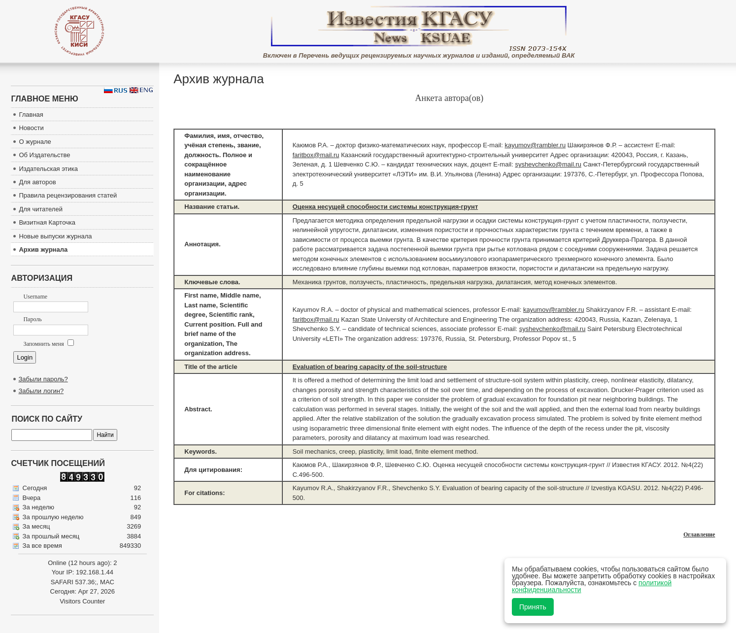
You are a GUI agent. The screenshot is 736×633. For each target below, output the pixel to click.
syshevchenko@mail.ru (548, 164)
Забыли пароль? (42, 379)
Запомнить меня (48, 343)
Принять (532, 607)
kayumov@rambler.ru (535, 145)
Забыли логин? (41, 391)
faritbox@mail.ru (316, 155)
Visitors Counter (82, 601)
